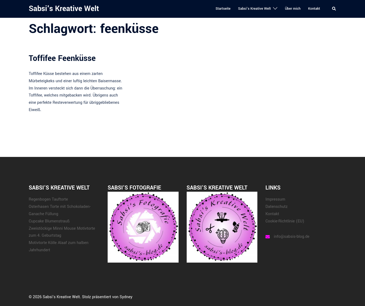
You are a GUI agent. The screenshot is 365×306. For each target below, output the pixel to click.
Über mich (293, 8)
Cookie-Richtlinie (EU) (284, 221)
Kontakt (314, 8)
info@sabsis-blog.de (291, 236)
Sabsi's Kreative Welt (64, 9)
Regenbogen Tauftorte (48, 199)
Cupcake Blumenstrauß (49, 221)
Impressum (275, 199)
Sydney (126, 297)
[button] (334, 9)
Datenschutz (276, 206)
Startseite (223, 8)
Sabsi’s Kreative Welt (254, 8)
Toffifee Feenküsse (62, 58)
